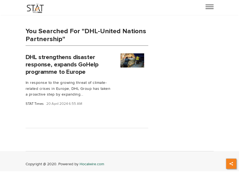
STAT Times (35, 104)
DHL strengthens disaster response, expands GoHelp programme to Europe (62, 64)
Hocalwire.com (92, 164)
